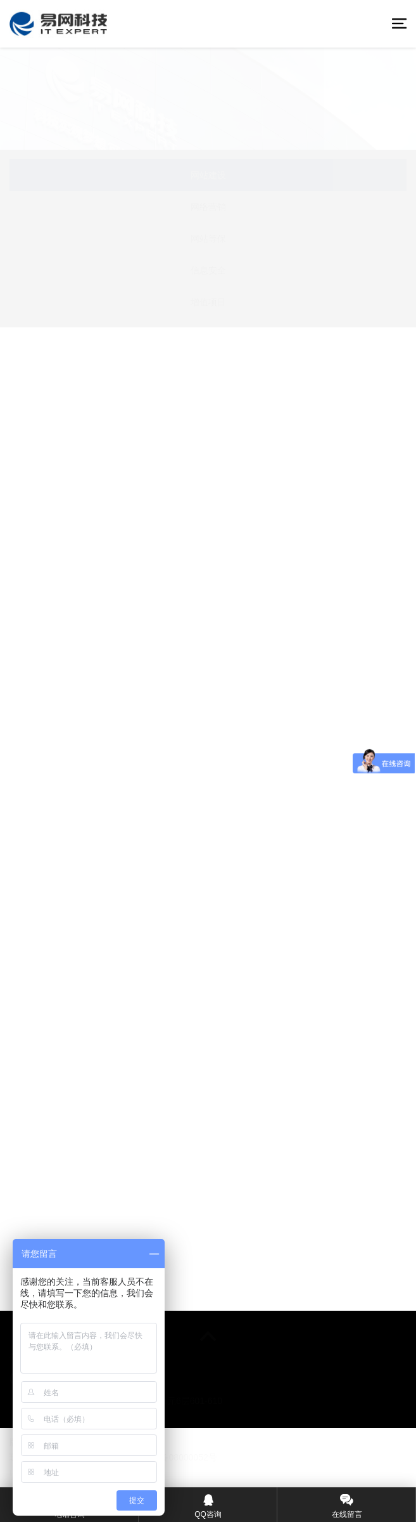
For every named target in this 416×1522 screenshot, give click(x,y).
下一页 (343, 1294)
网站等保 (208, 238)
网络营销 (208, 207)
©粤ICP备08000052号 (173, 1457)
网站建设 (208, 175)
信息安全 (208, 270)
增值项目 (208, 302)
